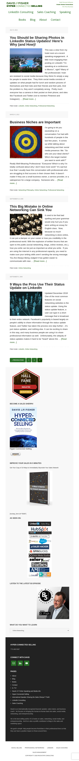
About (14, 676)
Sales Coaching (17, 703)
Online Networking (31, 106)
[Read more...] (29, 99)
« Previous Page (18, 360)
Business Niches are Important (35, 122)
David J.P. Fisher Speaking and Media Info (26, 691)
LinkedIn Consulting (18, 700)
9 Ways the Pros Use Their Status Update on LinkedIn (37, 286)
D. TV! (14, 688)
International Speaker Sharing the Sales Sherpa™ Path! (31, 697)
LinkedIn (21, 106)
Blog (13, 679)
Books (14, 682)
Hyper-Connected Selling (20, 694)
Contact (14, 685)
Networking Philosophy (26, 190)
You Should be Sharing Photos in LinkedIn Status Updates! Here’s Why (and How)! (37, 41)
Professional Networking (46, 106)
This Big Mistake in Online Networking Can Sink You (31, 208)
